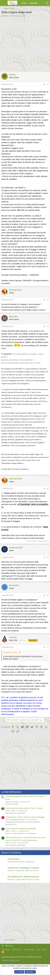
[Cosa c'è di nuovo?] (41, 3)
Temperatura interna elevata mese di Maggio (25, 817)
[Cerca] (46, 3)
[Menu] (4, 3)
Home (44, 949)
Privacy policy (29, 949)
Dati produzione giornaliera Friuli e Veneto (24, 808)
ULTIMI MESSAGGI (11, 792)
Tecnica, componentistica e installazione (20, 833)
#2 (48, 300)
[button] (2, 945)
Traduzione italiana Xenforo (11, 960)
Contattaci (6, 949)
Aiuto (38, 949)
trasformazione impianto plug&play (20, 828)
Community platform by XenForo (22, 957)
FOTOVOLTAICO (12, 804)
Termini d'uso (17, 949)
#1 (48, 84)
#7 (48, 647)
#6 (48, 595)
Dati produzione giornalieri (15, 813)
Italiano (9, 946)
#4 (48, 488)
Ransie (6, 16)
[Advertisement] (25, 44)
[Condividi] (44, 84)
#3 (48, 326)
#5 (48, 557)
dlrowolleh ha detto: (10, 652)
